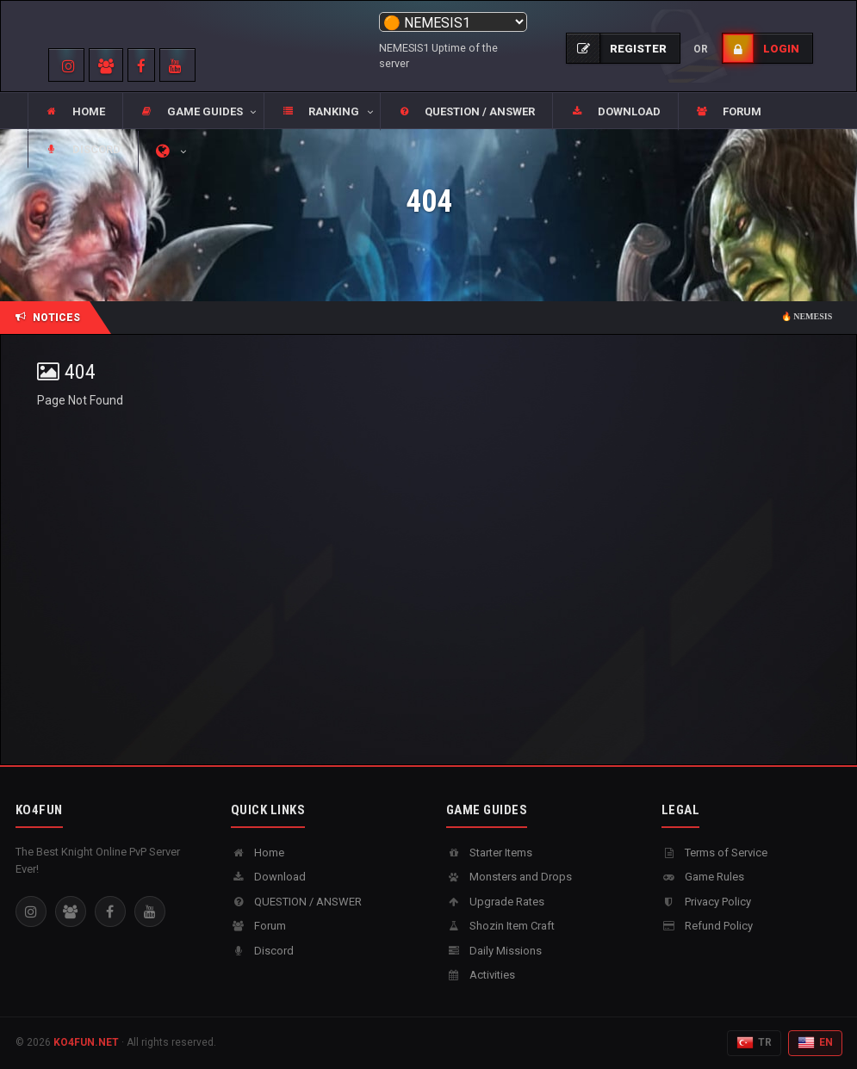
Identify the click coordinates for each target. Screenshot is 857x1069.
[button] (193, 112)
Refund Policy (707, 925)
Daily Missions (494, 950)
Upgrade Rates (495, 901)
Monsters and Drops (509, 876)
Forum (258, 925)
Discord (262, 950)
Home (257, 852)
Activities (480, 974)
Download (268, 876)
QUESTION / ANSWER (296, 901)
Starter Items (489, 852)
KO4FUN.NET (86, 1042)
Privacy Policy (706, 901)
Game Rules (702, 876)
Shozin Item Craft (500, 925)
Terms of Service (714, 852)
